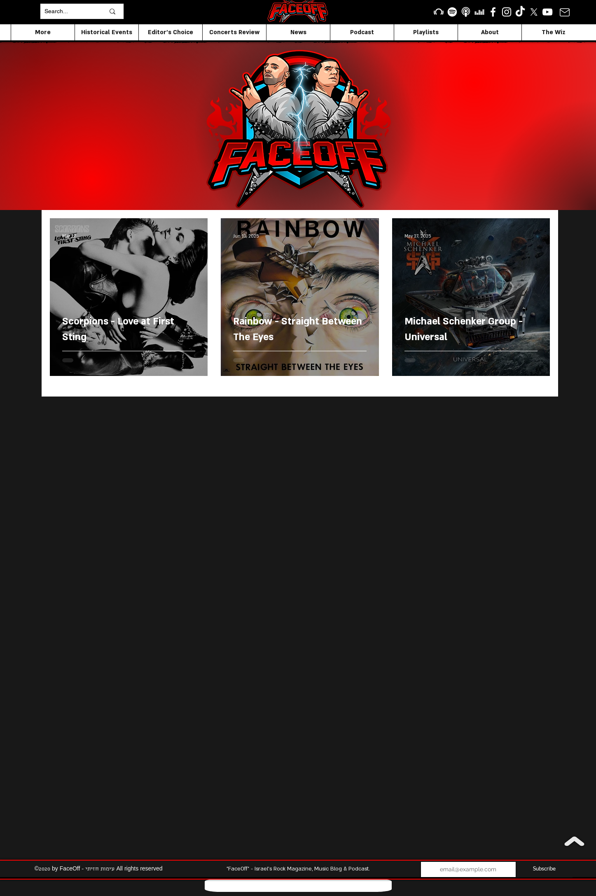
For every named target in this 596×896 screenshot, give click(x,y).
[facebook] (493, 12)
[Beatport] (438, 12)
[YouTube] (547, 12)
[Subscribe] (544, 869)
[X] (534, 12)
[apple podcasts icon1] (466, 12)
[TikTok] (520, 12)
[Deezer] (479, 12)
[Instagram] (506, 12)
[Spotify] (452, 12)
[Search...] (68, 11)
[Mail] (564, 12)
